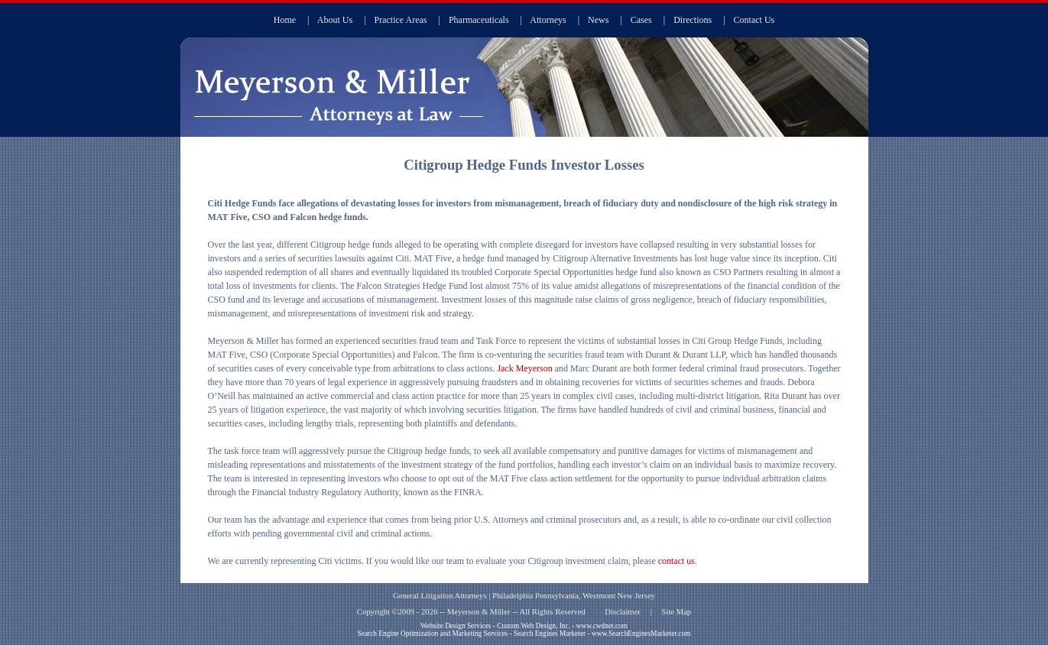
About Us (334, 20)
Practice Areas (401, 20)
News (598, 20)
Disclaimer (623, 612)
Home (285, 20)
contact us (676, 561)
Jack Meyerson (524, 368)
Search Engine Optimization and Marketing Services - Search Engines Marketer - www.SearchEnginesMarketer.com (524, 633)
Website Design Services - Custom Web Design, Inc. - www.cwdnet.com (524, 626)
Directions (692, 20)
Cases (641, 20)
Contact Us (754, 20)
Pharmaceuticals (479, 20)
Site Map (676, 612)
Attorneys (548, 20)
